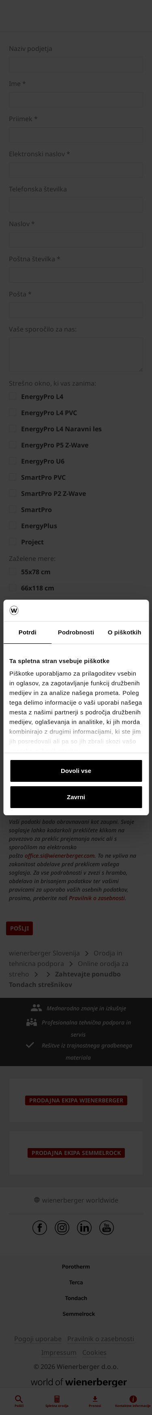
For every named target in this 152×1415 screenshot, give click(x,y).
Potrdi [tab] (27, 632)
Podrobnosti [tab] (76, 632)
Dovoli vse (76, 770)
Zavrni (76, 797)
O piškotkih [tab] (124, 632)
